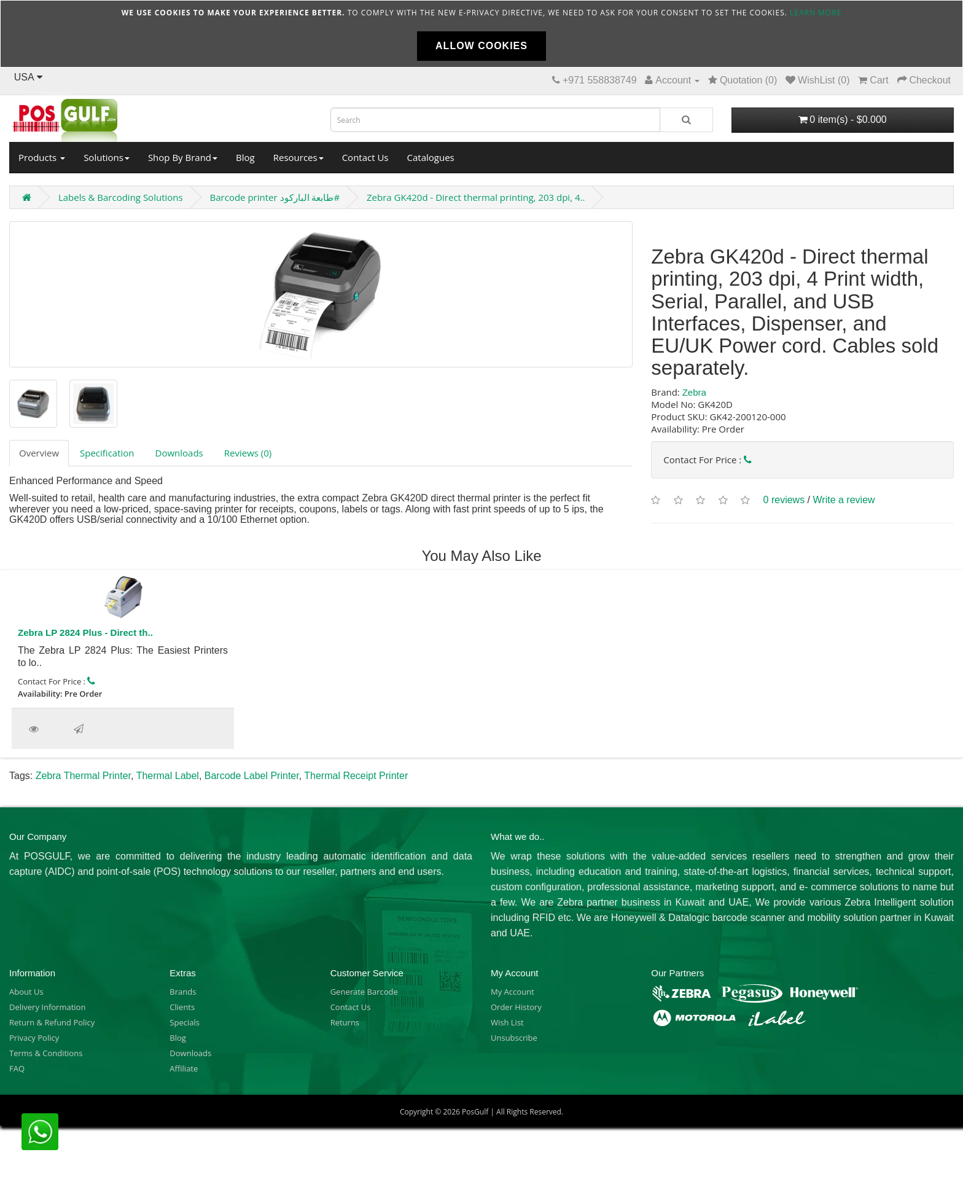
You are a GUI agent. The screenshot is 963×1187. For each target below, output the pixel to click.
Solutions (107, 157)
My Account (512, 991)
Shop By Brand (182, 157)
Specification (107, 453)
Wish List (507, 1022)
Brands (183, 991)
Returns (344, 1022)
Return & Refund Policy (52, 1022)
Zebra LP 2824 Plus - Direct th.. (85, 632)
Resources (298, 157)
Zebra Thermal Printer (83, 775)
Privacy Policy (34, 1037)
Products (41, 157)
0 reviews (784, 500)
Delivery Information (47, 1007)
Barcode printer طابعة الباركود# (275, 197)
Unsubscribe (514, 1037)
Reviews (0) (247, 453)
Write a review (844, 500)
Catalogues (430, 157)
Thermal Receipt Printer (356, 775)
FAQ (17, 1068)
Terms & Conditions (45, 1053)
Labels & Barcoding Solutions (120, 197)
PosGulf (475, 1112)
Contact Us (365, 157)
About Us (26, 991)
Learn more (815, 12)
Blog (245, 157)
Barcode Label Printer (252, 775)
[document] (481, 34)
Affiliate (184, 1068)
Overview (39, 453)
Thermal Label (167, 775)
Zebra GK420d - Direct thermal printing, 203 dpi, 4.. (476, 197)
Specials (185, 1022)
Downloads (179, 453)
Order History (516, 1007)
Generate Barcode (364, 991)
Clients (182, 1007)
